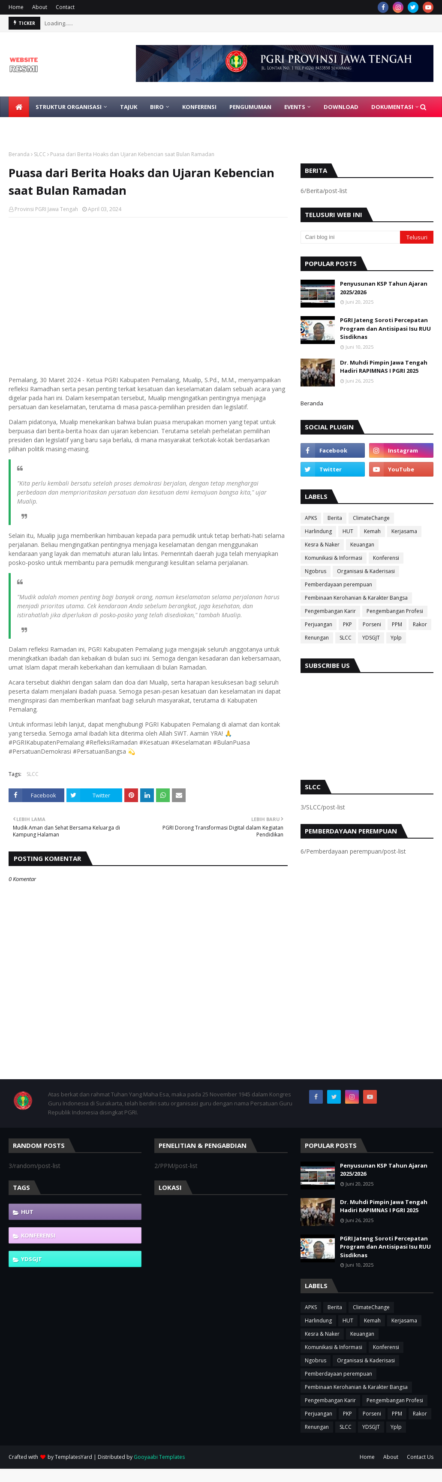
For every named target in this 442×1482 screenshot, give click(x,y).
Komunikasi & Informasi (333, 557)
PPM (397, 624)
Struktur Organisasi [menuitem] (69, 107)
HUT (348, 531)
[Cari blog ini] (350, 237)
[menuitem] (19, 107)
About (39, 7)
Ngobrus (315, 571)
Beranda (19, 154)
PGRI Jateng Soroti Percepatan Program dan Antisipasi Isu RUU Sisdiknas (385, 328)
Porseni (372, 624)
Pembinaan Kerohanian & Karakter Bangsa (356, 597)
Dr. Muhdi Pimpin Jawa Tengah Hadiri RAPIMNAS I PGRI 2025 (383, 367)
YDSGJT (371, 637)
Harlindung (318, 531)
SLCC (40, 154)
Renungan (317, 637)
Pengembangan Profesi (395, 611)
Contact (65, 7)
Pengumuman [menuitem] (250, 107)
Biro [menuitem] (157, 107)
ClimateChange (371, 518)
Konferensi (386, 557)
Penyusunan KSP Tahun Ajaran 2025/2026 (383, 288)
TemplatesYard (73, 1457)
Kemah (372, 531)
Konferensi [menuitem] (199, 107)
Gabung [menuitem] (27, 127)
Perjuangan (318, 624)
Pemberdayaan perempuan (338, 584)
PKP (347, 624)
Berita (335, 518)
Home (16, 7)
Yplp (396, 637)
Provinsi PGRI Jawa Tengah (46, 209)
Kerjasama (404, 531)
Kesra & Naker (322, 544)
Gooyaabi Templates (159, 1457)
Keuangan (362, 544)
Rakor (420, 624)
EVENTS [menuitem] (294, 107)
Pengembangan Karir (330, 611)
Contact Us (420, 1457)
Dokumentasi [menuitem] (392, 107)
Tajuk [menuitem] (128, 107)
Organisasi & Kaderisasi (366, 571)
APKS (311, 518)
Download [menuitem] (341, 107)
